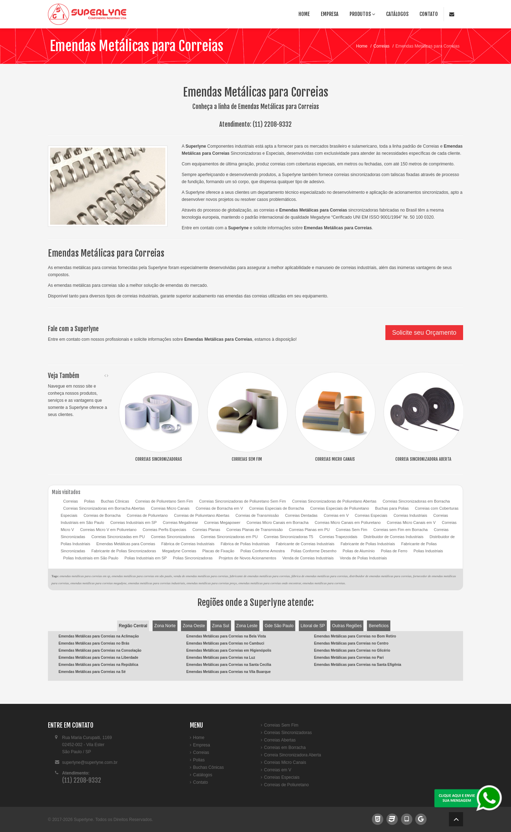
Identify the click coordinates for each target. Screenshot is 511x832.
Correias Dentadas (301, 515)
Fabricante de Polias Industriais (368, 544)
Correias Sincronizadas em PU (117, 537)
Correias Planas (206, 529)
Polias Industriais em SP (146, 558)
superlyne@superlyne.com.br (89, 762)
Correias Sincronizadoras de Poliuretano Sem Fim (242, 501)
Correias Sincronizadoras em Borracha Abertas (104, 508)
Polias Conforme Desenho (313, 551)
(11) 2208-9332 (272, 124)
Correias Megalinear (180, 522)
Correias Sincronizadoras (173, 537)
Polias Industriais (428, 551)
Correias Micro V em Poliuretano (108, 529)
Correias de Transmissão (257, 515)
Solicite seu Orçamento (424, 332)
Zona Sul (220, 625)
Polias (89, 501)
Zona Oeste (194, 625)
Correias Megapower (222, 522)
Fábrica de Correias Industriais (188, 544)
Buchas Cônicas (115, 501)
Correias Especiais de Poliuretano (339, 508)
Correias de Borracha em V (219, 508)
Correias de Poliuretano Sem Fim (164, 501)
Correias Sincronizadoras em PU (229, 537)
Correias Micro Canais (170, 508)
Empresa (330, 14)
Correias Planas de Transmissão (254, 529)
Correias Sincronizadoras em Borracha (416, 501)
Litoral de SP (313, 625)
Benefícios (379, 625)
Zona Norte (165, 625)
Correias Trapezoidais (338, 537)
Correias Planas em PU (309, 529)
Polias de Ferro (394, 551)
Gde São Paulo (279, 625)
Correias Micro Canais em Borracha (278, 522)
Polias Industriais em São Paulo (90, 558)
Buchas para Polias (392, 508)
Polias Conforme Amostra (263, 551)
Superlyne (83, 819)
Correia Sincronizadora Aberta (292, 754)
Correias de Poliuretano (147, 515)
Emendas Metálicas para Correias (136, 46)
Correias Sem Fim (351, 529)
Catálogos (397, 14)
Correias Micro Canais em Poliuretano (348, 522)
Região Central (133, 625)
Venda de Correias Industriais (308, 558)
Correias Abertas (280, 740)
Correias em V (336, 515)
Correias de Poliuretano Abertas (201, 515)
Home (304, 14)
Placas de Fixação (218, 551)
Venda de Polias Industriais (363, 558)
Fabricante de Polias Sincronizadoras (123, 551)
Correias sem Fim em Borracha (400, 529)
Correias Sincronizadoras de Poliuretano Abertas (334, 501)
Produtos (362, 14)
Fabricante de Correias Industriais (305, 544)
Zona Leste (247, 625)
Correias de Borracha (102, 515)
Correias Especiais (371, 515)
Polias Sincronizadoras (193, 558)
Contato (428, 14)
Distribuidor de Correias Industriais (393, 537)
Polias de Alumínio (358, 551)
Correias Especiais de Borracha (276, 508)
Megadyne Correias (179, 551)
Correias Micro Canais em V (411, 522)
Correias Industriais (410, 515)
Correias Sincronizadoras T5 (288, 537)
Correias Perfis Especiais (164, 529)
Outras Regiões (347, 625)
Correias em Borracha (285, 747)
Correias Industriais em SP (133, 522)
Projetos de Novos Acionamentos (247, 558)
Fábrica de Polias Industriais (245, 544)
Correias (381, 46)
